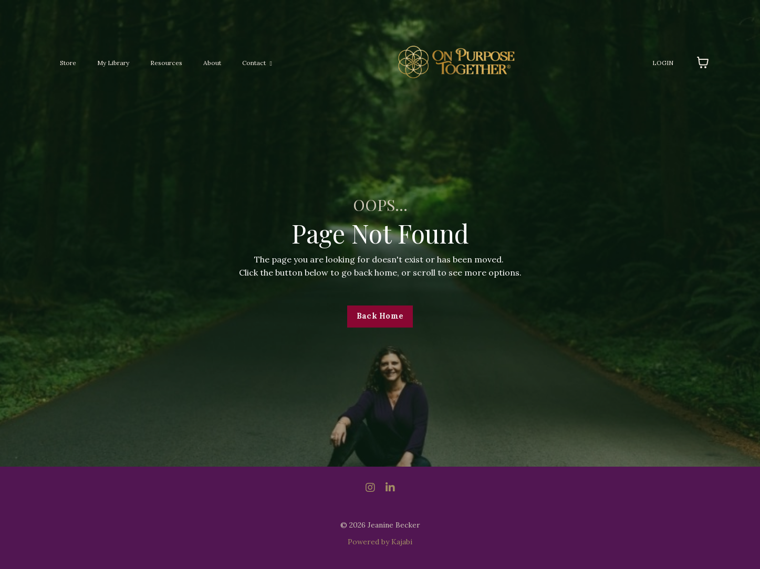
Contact (257, 63)
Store (68, 63)
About (212, 63)
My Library (113, 63)
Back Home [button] (380, 316)
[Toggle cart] (702, 62)
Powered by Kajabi (380, 541)
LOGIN (662, 63)
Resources (166, 63)
